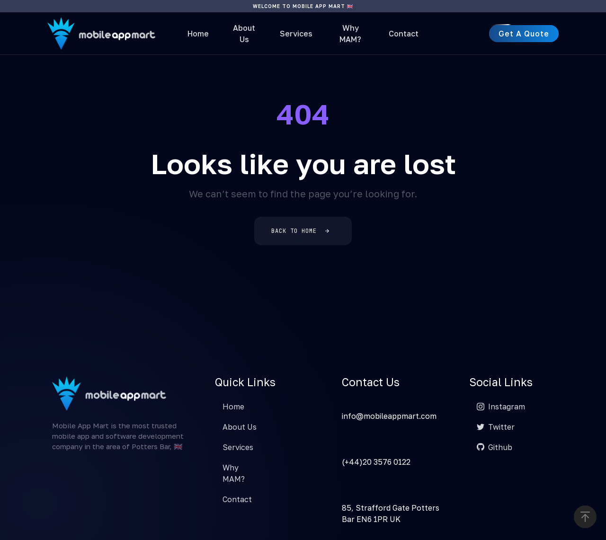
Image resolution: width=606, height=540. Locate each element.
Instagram (501, 406)
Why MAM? (350, 33)
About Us (244, 33)
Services (296, 33)
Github (494, 447)
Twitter (496, 427)
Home (198, 33)
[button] (585, 516)
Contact (404, 33)
